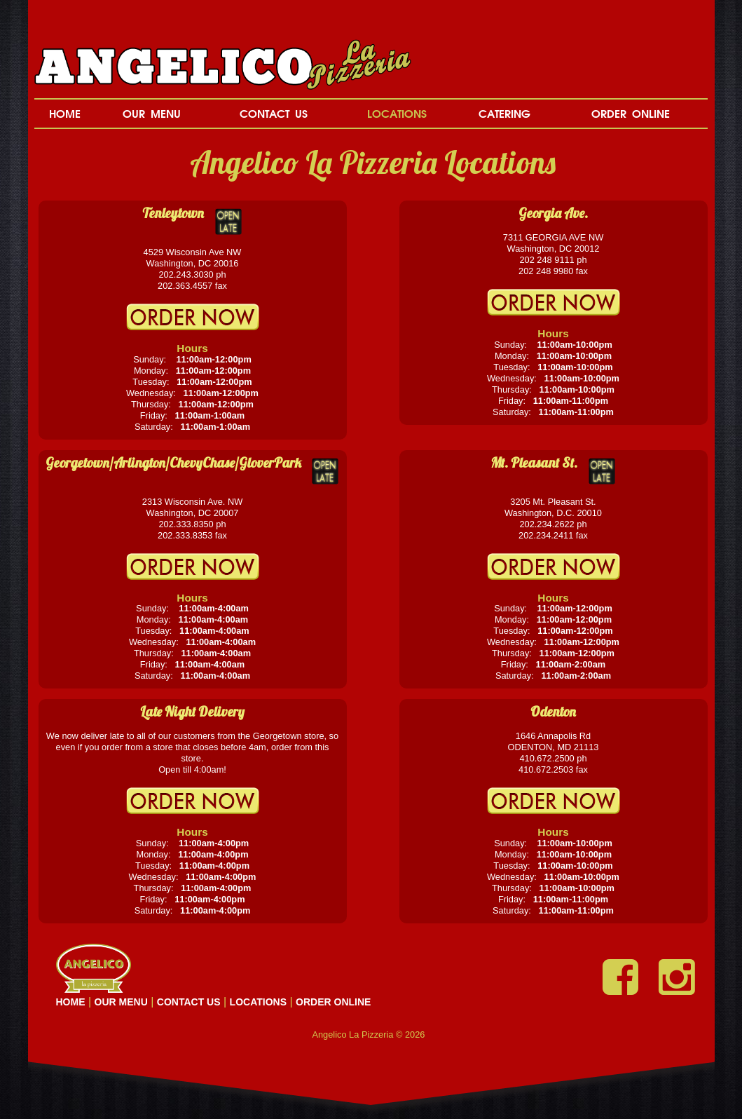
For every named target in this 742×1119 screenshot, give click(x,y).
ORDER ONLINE (630, 114)
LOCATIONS (397, 114)
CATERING (504, 114)
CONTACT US (274, 114)
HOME (65, 114)
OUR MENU (152, 114)
